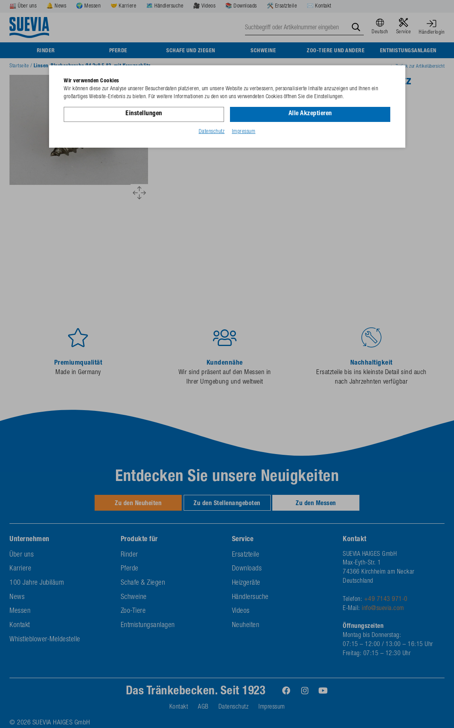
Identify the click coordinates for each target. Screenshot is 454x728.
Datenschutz (212, 132)
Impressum (244, 132)
